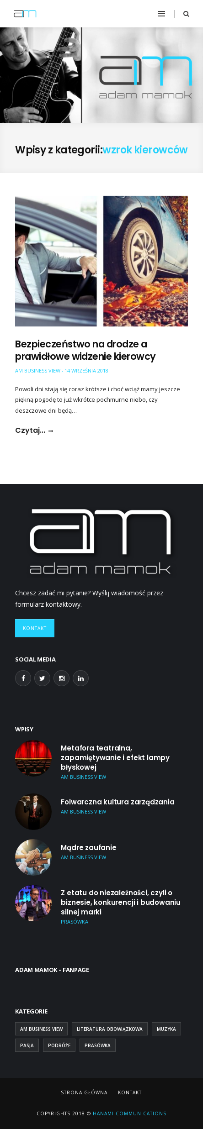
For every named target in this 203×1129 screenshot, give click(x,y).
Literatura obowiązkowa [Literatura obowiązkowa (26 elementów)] (110, 1029)
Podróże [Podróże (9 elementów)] (59, 1045)
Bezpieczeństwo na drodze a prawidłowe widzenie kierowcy (85, 350)
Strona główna (84, 1092)
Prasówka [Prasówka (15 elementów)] (98, 1045)
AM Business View (37, 370)
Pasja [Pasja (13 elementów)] (27, 1045)
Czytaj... (30, 430)
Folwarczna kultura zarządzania (117, 802)
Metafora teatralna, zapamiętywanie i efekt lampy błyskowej (115, 757)
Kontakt (35, 628)
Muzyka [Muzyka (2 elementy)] (166, 1029)
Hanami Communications (128, 1113)
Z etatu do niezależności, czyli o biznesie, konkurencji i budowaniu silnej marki (121, 902)
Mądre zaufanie (88, 847)
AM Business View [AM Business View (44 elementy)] (41, 1029)
